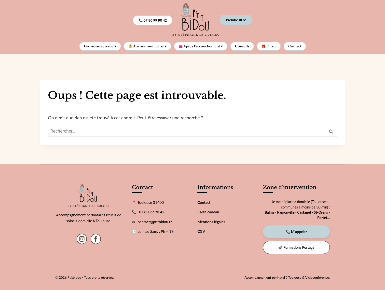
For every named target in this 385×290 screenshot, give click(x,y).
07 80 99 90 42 (151, 212)
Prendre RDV (236, 20)
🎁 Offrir (268, 46)
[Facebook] (96, 239)
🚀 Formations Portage (296, 247)
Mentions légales (211, 222)
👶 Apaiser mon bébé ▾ (147, 46)
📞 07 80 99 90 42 (152, 20)
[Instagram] (82, 239)
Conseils (242, 46)
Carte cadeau (208, 212)
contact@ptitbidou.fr (155, 222)
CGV (201, 231)
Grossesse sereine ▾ (100, 46)
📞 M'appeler (296, 232)
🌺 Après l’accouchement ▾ (201, 46)
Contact (294, 46)
